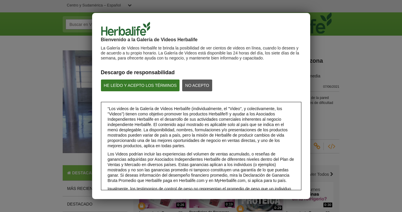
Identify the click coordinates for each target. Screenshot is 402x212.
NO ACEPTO (197, 85)
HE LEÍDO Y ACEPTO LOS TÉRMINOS (140, 85)
